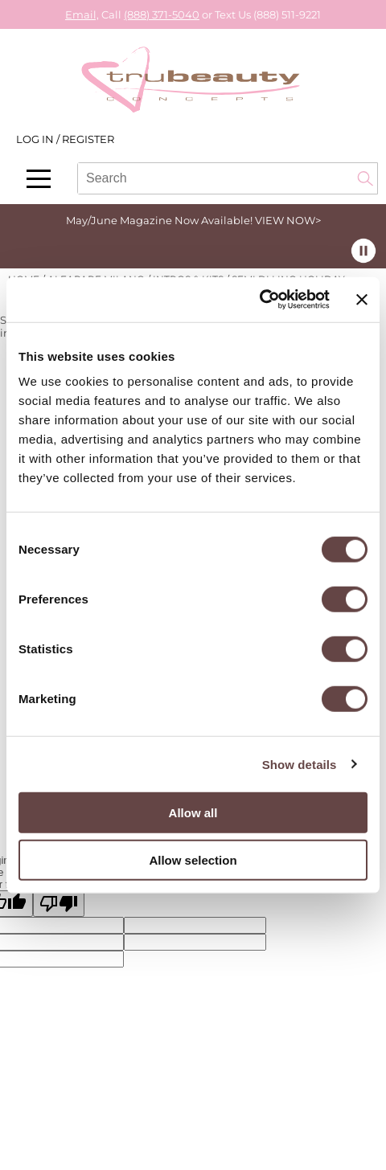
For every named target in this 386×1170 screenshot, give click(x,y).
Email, (82, 14)
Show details (299, 764)
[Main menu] (38, 179)
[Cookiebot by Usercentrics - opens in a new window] (259, 299)
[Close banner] (362, 299)
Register (88, 139)
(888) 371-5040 (161, 14)
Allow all (193, 813)
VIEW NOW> (288, 220)
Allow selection (192, 859)
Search (365, 178)
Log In (36, 139)
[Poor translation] (58, 903)
